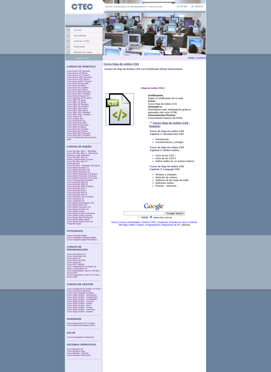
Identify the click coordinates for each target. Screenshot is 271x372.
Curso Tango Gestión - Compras (80, 301)
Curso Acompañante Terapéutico (80, 337)
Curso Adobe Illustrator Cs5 (78, 170)
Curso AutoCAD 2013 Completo (80, 197)
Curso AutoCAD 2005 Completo (80, 186)
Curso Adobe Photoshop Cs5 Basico (82, 174)
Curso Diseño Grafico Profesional (81, 213)
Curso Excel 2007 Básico (77, 90)
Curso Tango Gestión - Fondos (80, 307)
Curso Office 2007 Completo (79, 115)
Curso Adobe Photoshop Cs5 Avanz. (82, 176)
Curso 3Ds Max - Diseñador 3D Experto (83, 166)
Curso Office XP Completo (78, 106)
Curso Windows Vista (76, 351)
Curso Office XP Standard (78, 104)
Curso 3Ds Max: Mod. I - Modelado (81, 151)
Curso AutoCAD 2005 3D (77, 184)
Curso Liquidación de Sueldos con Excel (84, 289)
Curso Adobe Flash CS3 (77, 205)
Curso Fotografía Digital (77, 236)
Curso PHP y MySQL (76, 265)
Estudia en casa (178, 222)
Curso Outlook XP (74, 117)
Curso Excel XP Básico (76, 86)
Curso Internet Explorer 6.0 (78, 96)
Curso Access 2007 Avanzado (79, 77)
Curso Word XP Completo (78, 129)
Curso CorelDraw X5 (75, 201)
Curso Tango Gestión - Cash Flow (81, 310)
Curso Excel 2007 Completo (79, 94)
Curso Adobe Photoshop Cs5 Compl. (82, 178)
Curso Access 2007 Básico (78, 79)
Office (132, 225)
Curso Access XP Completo (78, 75)
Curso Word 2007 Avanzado (79, 133)
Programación (153, 225)
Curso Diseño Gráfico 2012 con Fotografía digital (80, 223)
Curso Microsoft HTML (76, 260)
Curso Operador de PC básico (79, 98)
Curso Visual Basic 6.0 (76, 254)
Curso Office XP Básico (77, 102)
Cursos (122, 222)
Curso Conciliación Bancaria (79, 291)
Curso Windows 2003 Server (79, 355)
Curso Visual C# (74, 258)
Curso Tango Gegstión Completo (80, 293)
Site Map (123, 225)
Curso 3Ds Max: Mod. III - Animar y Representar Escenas (80, 158)
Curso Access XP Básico (77, 73)
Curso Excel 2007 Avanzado (79, 92)
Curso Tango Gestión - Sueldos (80, 312)
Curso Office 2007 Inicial (77, 108)
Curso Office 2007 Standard (78, 113)
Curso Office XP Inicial (76, 100)
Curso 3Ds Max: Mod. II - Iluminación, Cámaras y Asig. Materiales (82, 154)
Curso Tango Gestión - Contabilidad (82, 299)
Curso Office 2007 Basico (77, 110)
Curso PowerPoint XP (76, 121)
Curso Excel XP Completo (78, 88)
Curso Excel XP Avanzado (78, 83)
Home (114, 222)
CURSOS (201, 58)
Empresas (163, 222)
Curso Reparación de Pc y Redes (81, 323)
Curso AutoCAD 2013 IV (77, 195)
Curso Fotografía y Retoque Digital (81, 238)
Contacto (192, 222)
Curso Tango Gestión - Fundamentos (82, 297)
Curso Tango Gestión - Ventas (79, 303)
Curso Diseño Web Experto (78, 219)
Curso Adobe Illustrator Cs (78, 168)
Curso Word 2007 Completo (78, 135)
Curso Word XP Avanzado (78, 125)
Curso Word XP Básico (76, 127)
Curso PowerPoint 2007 (77, 123)
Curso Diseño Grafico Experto (79, 215)
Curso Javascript (74, 262)
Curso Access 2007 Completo (79, 81)
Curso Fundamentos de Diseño (80, 180)
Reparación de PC (171, 225)
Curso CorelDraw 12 (75, 199)
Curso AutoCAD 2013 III (77, 193)
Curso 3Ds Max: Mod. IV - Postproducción (78, 162)
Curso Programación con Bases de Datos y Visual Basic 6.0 (81, 268)
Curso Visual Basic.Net (76, 256)
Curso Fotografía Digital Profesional (82, 240)
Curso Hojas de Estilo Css (78, 209)
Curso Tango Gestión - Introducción (82, 295)
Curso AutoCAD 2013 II (77, 190)
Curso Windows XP (75, 349)
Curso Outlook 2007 (75, 119)
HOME (191, 58)
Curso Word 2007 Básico (77, 131)
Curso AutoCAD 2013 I (76, 188)
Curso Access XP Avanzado (78, 71)
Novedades (134, 222)
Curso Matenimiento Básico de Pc (81, 325)
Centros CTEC (149, 222)
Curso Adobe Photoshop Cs (78, 172)
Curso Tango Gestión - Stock (79, 305)
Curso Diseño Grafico (76, 211)
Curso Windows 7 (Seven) (78, 353)
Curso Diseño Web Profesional (80, 217)
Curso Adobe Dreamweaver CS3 (80, 203)
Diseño (140, 225)
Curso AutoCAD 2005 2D (77, 182)
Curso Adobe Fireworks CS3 (79, 207)
